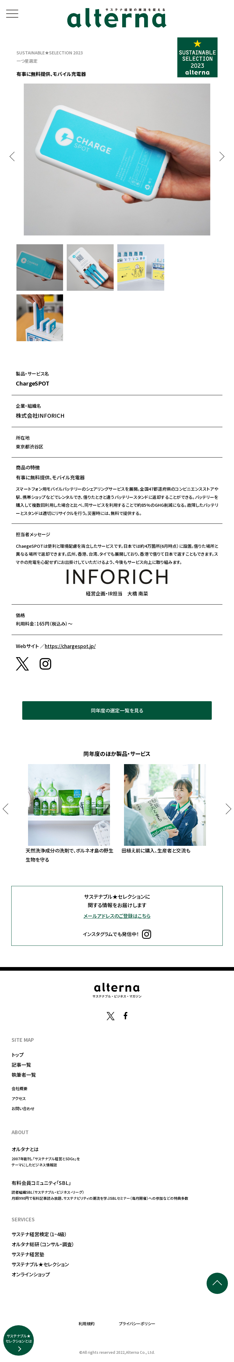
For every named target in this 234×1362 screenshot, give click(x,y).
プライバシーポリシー (137, 1323)
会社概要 (19, 1088)
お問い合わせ (23, 1108)
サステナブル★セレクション (40, 1264)
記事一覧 (21, 1064)
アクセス (19, 1098)
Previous (14, 156)
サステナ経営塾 (28, 1254)
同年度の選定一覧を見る (117, 710)
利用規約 (86, 1323)
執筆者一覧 (24, 1074)
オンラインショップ (31, 1274)
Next (220, 156)
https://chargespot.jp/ (70, 646)
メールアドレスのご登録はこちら (117, 915)
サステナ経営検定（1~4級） (39, 1234)
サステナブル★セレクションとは (18, 1338)
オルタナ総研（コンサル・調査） (43, 1244)
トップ (18, 1054)
